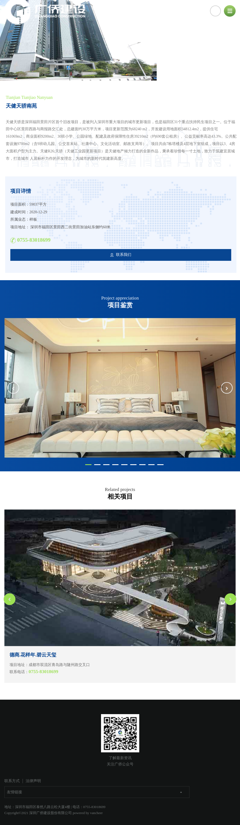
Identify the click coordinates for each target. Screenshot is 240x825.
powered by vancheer (88, 813)
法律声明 (33, 781)
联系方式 (12, 781)
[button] (13, 402)
